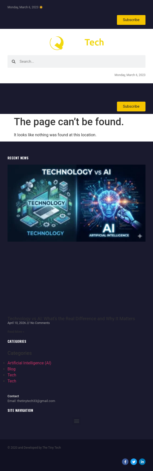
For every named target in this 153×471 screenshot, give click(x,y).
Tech (12, 375)
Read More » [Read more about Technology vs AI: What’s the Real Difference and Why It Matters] (16, 331)
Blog (12, 369)
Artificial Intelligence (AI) (29, 363)
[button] (76, 421)
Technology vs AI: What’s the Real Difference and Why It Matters (71, 318)
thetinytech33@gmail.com (36, 401)
